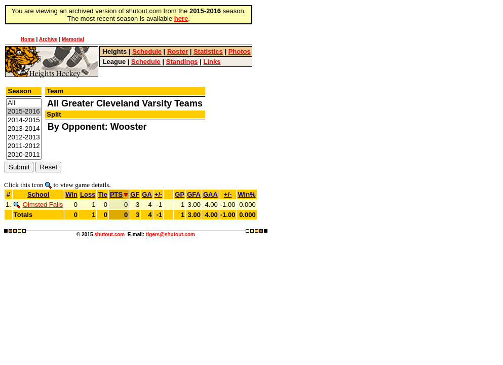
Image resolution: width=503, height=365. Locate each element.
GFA (194, 194)
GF (134, 194)
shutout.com (109, 234)
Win (71, 194)
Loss (87, 194)
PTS (119, 194)
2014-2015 (24, 120)
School (38, 194)
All (24, 103)
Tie (102, 194)
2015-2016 (24, 111)
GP (179, 194)
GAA (210, 194)
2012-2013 (24, 137)
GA (147, 194)
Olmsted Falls (38, 204)
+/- (158, 194)
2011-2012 (24, 146)
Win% (246, 194)
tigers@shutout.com (170, 234)
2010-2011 (24, 155)
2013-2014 (24, 129)
